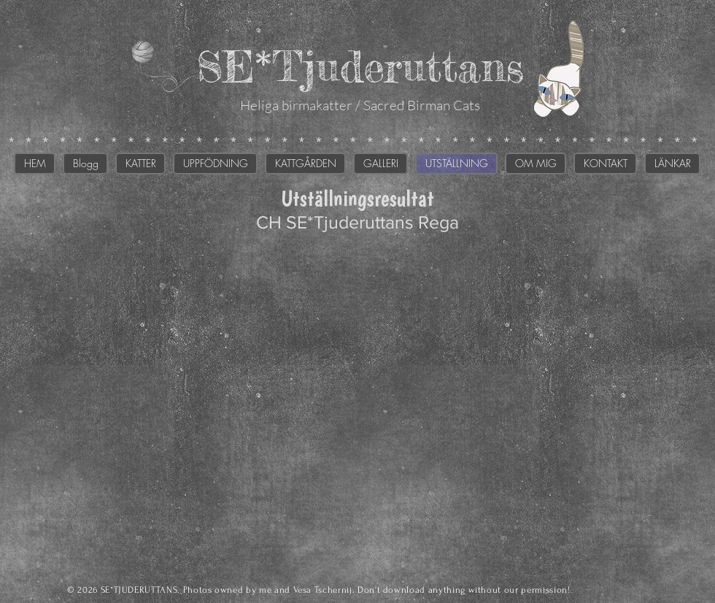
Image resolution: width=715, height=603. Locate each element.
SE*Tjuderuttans (360, 66)
